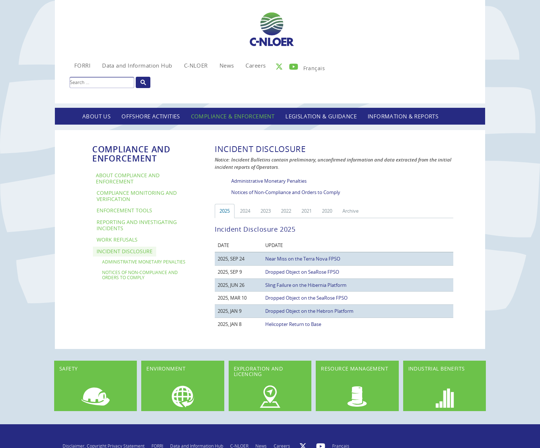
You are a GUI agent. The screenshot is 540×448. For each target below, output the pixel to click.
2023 (265, 211)
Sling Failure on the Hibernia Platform (305, 285)
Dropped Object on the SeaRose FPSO (306, 298)
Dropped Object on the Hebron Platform (309, 311)
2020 (327, 211)
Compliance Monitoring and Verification (137, 195)
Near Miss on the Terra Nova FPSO (302, 258)
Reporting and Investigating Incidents (137, 225)
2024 (245, 211)
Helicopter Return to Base (293, 324)
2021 (306, 211)
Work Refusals (117, 239)
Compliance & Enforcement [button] (233, 116)
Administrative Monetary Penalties (143, 262)
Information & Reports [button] (403, 116)
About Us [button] (96, 116)
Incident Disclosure (125, 251)
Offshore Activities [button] (150, 116)
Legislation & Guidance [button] (321, 116)
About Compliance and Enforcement (128, 178)
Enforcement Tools (124, 210)
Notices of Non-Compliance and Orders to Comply (140, 274)
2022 (286, 211)
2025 (225, 211)
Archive (350, 211)
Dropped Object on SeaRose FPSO (302, 272)
